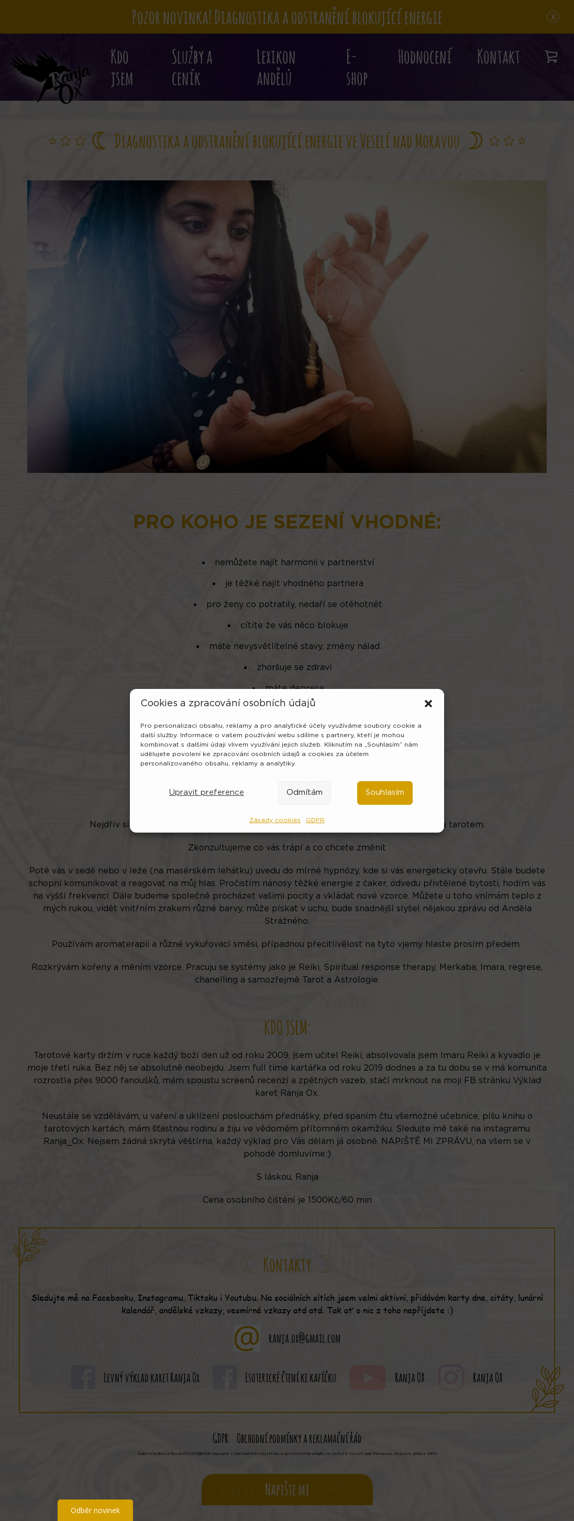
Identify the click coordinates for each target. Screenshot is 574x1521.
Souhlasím (385, 792)
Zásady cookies (275, 820)
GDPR (315, 820)
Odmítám (304, 792)
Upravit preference (206, 792)
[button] (428, 703)
